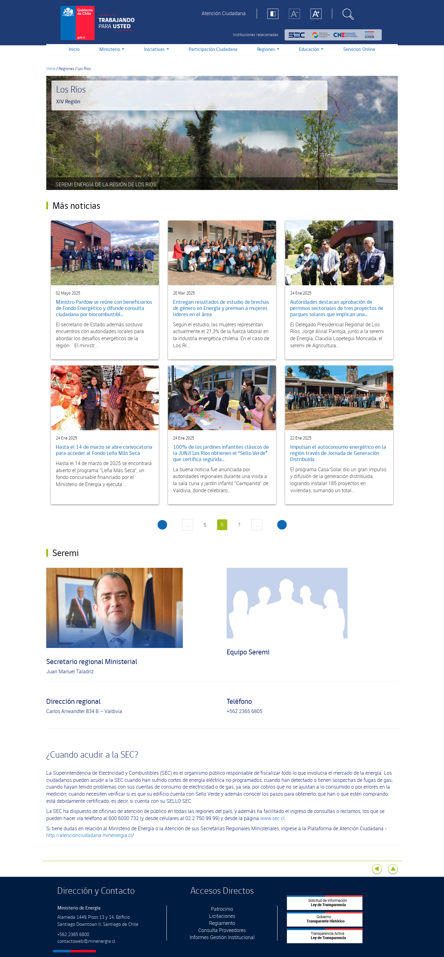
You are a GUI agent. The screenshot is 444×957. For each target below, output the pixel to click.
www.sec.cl (272, 818)
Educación (311, 49)
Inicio (74, 49)
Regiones (268, 49)
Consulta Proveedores (222, 930)
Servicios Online (359, 49)
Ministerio (111, 49)
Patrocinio (222, 908)
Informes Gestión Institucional (222, 937)
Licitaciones (222, 916)
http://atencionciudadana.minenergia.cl (89, 835)
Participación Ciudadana (213, 49)
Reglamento (222, 923)
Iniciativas (156, 49)
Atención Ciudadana (224, 13)
